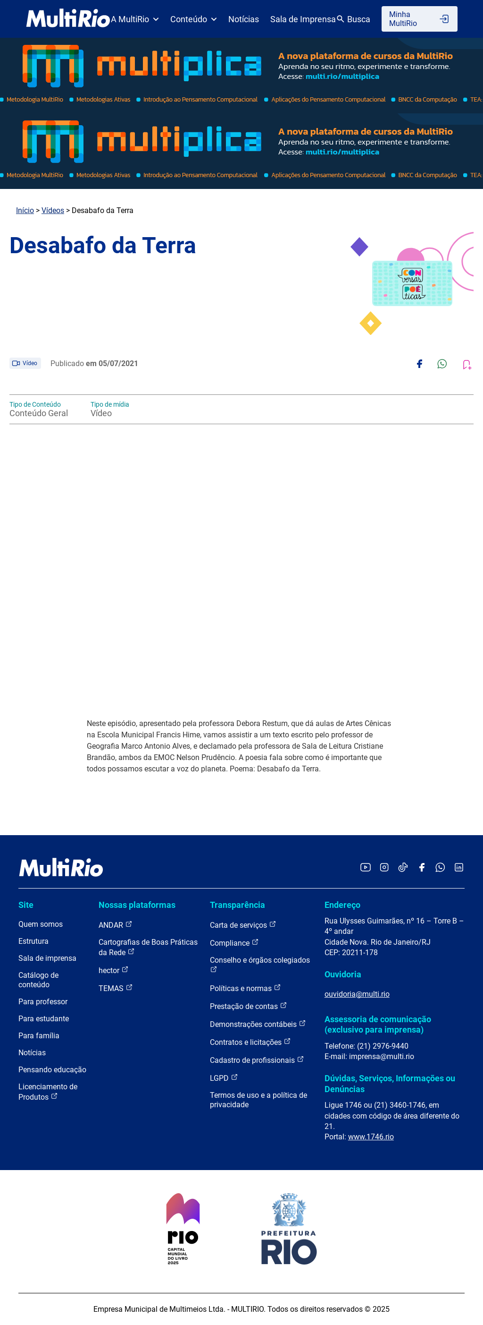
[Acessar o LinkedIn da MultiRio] (459, 868)
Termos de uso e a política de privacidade (258, 1100)
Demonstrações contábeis (258, 1024)
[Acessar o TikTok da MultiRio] (403, 868)
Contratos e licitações (250, 1042)
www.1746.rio (371, 1136)
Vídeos (53, 210)
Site (25, 905)
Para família (38, 1035)
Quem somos (40, 924)
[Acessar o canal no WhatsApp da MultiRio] (440, 868)
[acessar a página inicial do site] (68, 19)
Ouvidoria (343, 974)
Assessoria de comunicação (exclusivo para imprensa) (378, 1024)
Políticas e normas (245, 988)
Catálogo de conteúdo (38, 980)
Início (25, 210)
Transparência (237, 905)
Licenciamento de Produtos (47, 1092)
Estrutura (33, 941)
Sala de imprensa (47, 958)
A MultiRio (135, 19)
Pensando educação (52, 1069)
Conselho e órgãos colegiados (260, 964)
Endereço (342, 905)
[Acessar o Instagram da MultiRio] (384, 868)
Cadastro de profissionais (257, 1060)
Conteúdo (193, 19)
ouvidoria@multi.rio (357, 994)
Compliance (234, 943)
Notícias (243, 19)
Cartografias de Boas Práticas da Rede (148, 947)
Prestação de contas (248, 1006)
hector (114, 970)
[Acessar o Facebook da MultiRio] (421, 868)
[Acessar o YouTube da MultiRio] (365, 868)
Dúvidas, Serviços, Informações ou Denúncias (390, 1083)
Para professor (42, 1001)
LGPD (224, 1078)
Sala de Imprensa (303, 19)
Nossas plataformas (137, 905)
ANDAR (116, 925)
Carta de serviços (243, 925)
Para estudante (43, 1018)
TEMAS (116, 988)
